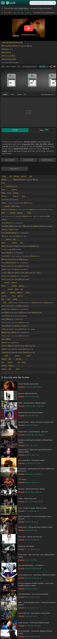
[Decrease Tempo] (3, 66)
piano (12, 94)
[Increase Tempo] (18, 66)
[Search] (54, 3)
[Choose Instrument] (24, 94)
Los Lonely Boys (21, 8)
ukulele (19, 94)
